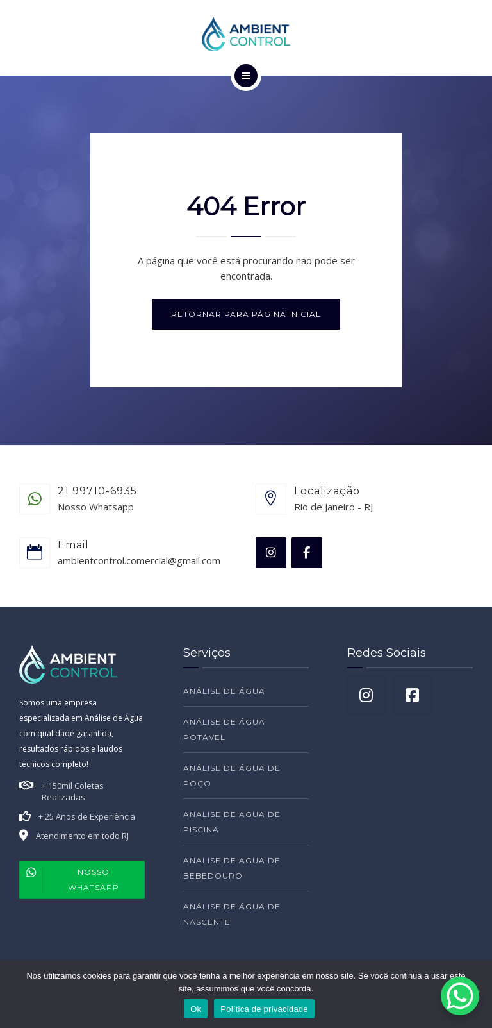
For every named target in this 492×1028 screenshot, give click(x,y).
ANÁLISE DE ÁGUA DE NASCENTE (232, 914)
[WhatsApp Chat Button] (460, 996)
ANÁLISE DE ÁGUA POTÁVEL (224, 729)
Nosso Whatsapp (69, 879)
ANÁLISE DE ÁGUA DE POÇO (232, 775)
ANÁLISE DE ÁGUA (224, 691)
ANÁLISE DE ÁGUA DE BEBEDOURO (232, 868)
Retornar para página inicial (246, 314)
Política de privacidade (264, 1009)
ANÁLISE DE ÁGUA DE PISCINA (232, 821)
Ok (195, 1009)
